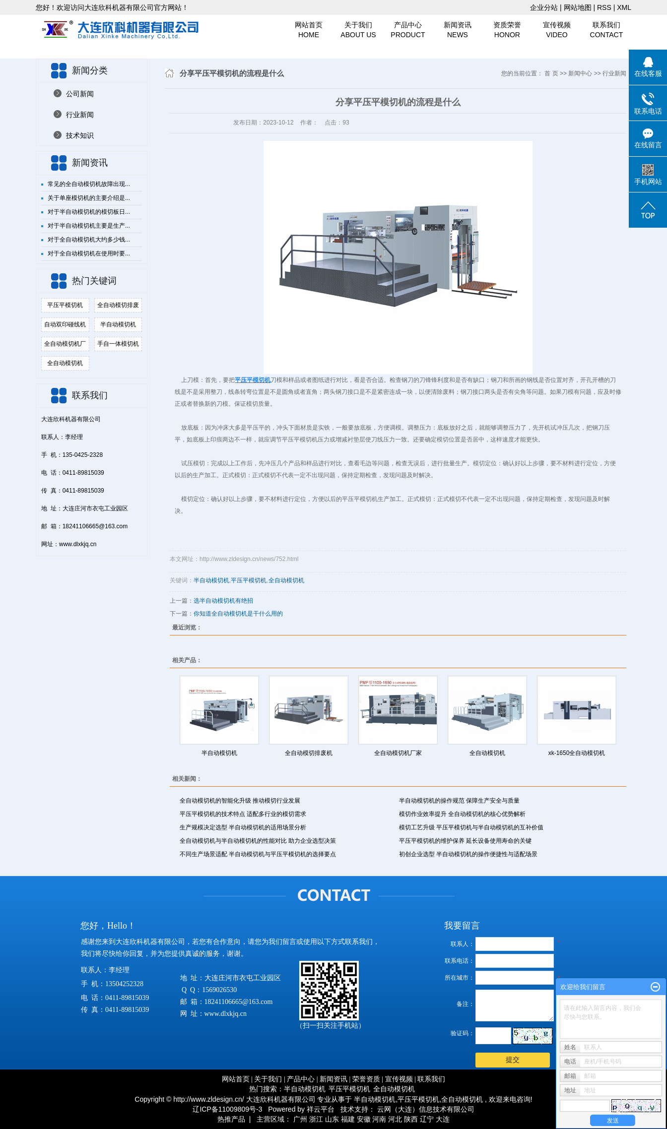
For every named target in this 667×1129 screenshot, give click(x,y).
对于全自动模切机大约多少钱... (89, 239)
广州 (300, 1119)
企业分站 (544, 7)
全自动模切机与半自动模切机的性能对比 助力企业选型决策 (258, 840)
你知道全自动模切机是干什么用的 (238, 613)
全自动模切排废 (118, 305)
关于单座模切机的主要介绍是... (89, 197)
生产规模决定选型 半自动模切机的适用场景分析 (243, 827)
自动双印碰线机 (65, 324)
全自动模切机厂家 (398, 753)
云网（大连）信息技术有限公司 (425, 1109)
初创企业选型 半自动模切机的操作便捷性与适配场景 (468, 854)
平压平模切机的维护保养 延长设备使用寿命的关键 (465, 840)
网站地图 (579, 7)
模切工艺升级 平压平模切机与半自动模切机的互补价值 (471, 827)
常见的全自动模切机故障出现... (89, 184)
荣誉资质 (366, 1079)
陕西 (411, 1119)
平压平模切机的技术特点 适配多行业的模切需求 (243, 814)
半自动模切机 (118, 324)
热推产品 (231, 1119)
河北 (395, 1119)
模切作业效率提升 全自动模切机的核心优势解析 (462, 814)
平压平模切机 (65, 305)
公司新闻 (80, 94)
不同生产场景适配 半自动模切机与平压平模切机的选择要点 (258, 854)
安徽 (364, 1119)
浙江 (316, 1119)
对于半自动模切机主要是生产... (89, 225)
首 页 (551, 73)
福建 (348, 1119)
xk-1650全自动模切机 (576, 753)
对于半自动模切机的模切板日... (89, 211)
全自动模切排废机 (309, 753)
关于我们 (358, 30)
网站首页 (309, 30)
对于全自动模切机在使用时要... (89, 253)
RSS (604, 7)
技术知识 (80, 135)
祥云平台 (320, 1109)
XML (624, 7)
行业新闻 (80, 115)
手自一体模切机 (118, 343)
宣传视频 (557, 30)
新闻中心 (580, 73)
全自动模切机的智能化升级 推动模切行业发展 (240, 800)
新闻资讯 (457, 30)
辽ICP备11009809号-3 (227, 1109)
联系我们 (606, 30)
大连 (443, 1119)
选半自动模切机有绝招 (223, 600)
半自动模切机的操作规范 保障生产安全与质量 (459, 800)
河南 (379, 1119)
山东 (332, 1119)
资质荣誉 (507, 30)
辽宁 (427, 1119)
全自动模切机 (65, 363)
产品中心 (408, 30)
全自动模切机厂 (65, 343)
